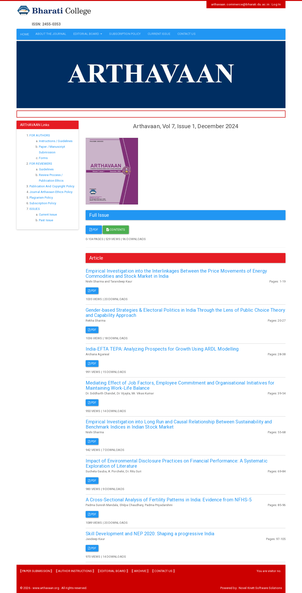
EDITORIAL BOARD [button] (85, 34)
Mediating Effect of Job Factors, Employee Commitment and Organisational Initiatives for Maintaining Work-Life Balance (180, 384)
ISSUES (34, 208)
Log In (276, 4)
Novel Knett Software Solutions (260, 587)
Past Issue (46, 219)
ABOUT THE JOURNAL (48, 34)
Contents (115, 228)
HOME (23, 34)
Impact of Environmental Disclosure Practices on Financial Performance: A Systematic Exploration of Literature (177, 462)
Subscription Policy (42, 202)
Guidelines (46, 168)
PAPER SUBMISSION (36, 570)
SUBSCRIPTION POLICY (123, 34)
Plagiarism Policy (41, 196)
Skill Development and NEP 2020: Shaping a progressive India (150, 532)
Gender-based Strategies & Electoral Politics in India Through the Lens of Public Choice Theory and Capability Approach (185, 311)
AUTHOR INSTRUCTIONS (75, 570)
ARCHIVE (140, 570)
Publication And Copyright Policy (51, 185)
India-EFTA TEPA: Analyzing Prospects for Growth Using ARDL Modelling (162, 348)
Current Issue (48, 213)
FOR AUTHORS (39, 134)
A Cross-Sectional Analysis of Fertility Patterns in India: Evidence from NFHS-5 (169, 499)
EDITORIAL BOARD (113, 570)
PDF (93, 228)
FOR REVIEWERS (40, 162)
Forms (43, 157)
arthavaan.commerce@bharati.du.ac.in (243, 4)
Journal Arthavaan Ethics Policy (50, 191)
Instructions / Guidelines (56, 140)
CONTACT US (184, 34)
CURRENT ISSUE (157, 34)
